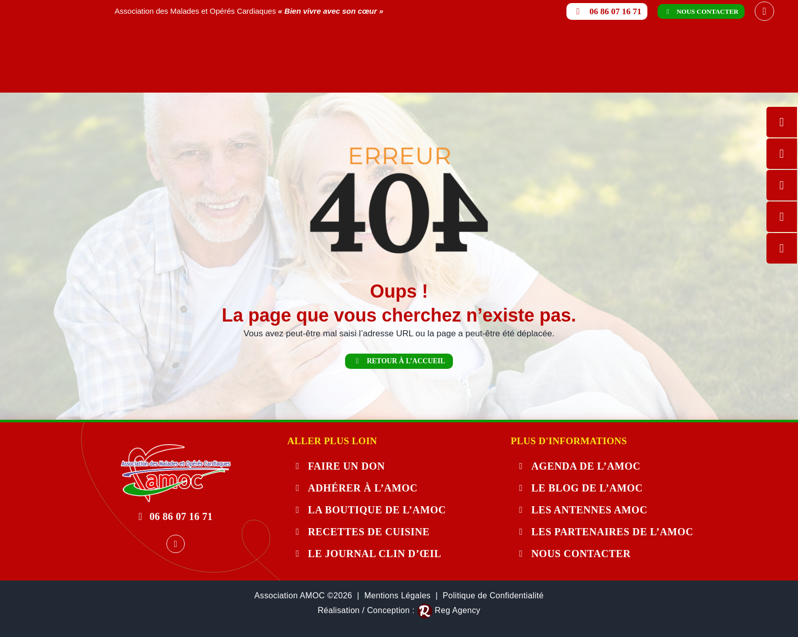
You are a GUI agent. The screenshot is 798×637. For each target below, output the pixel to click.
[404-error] (176, 448)
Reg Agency (457, 610)
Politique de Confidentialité (493, 595)
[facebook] (764, 11)
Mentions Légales (397, 595)
